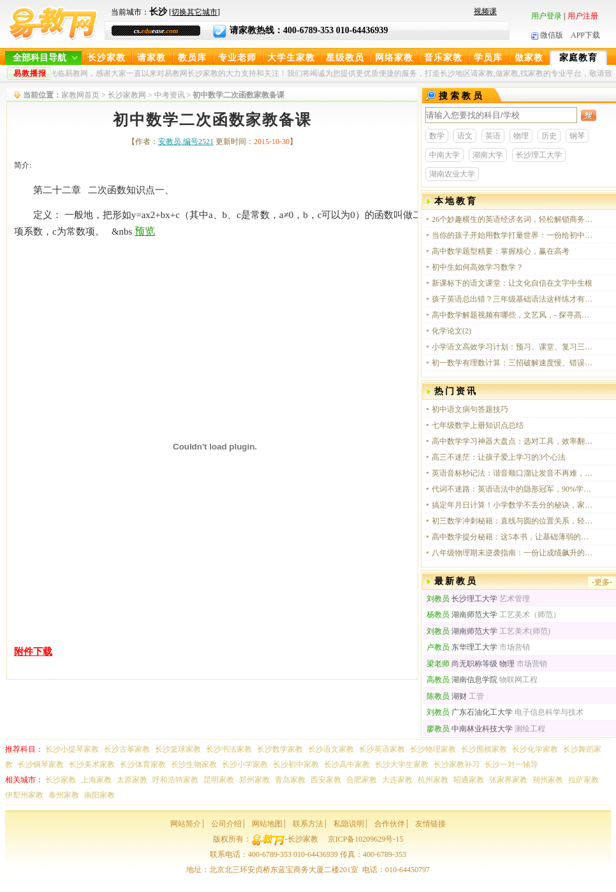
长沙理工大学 (539, 154)
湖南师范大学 (462, 614)
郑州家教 (254, 779)
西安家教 (326, 779)
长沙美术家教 (92, 764)
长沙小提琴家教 (72, 749)
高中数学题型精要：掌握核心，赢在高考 (500, 251)
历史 (549, 135)
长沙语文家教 (331, 749)
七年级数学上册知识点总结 (478, 425)
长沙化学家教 (535, 749)
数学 (436, 135)
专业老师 (237, 57)
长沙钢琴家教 (41, 764)
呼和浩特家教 (175, 779)
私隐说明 (349, 823)
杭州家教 (433, 779)
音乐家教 (443, 57)
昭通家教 (468, 779)
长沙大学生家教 (402, 764)
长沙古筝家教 (127, 749)
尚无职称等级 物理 (471, 663)
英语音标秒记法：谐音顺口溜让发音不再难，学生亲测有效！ (513, 473)
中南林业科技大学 (470, 728)
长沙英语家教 (382, 749)
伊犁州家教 (24, 795)
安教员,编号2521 (186, 141)
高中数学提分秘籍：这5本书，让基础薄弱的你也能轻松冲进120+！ (513, 536)
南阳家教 (99, 795)
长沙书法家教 (229, 749)
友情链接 (430, 823)
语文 (465, 135)
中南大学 (444, 154)
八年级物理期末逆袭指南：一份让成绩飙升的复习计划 (513, 552)
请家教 (151, 57)
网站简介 (185, 823)
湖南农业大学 (452, 174)
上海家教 (96, 779)
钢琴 (577, 135)
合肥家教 (361, 779)
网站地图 (267, 823)
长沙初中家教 (296, 764)
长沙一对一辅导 (511, 764)
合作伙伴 (389, 823)
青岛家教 (290, 779)
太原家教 (132, 779)
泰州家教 (63, 795)
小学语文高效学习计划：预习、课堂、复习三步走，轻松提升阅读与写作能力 (513, 346)
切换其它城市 (194, 12)
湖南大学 (488, 154)
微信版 (547, 35)
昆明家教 (218, 779)
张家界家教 (508, 779)
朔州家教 (547, 779)
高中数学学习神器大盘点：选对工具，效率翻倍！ (513, 441)
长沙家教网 (127, 95)
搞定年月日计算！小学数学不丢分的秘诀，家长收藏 (513, 505)
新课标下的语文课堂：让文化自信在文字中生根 (512, 283)
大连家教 (397, 779)
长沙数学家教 (280, 749)
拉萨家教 (583, 779)
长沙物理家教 (433, 749)
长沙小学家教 (245, 764)
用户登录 (546, 15)
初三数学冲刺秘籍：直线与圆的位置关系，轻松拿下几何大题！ (513, 520)
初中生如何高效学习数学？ (478, 267)
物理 (521, 135)
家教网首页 (80, 95)
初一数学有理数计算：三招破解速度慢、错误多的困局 (513, 362)
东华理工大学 (462, 647)
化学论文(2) (451, 330)
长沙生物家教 (194, 764)
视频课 (485, 11)
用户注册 (583, 15)
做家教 (529, 57)
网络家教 (394, 57)
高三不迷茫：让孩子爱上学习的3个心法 (499, 457)
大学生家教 (291, 57)
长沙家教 (106, 57)
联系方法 (308, 823)
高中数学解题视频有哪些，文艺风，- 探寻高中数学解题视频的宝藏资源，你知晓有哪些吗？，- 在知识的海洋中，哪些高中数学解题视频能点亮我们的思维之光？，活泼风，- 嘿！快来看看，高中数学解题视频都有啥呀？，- (513, 315)
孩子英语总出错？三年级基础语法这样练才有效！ (513, 299)
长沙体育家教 (143, 764)
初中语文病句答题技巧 (470, 409)
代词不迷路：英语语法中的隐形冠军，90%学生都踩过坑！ (513, 489)
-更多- (602, 582)
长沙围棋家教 (484, 749)
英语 (493, 135)
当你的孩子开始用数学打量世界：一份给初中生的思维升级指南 (513, 235)
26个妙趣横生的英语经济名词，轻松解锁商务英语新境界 (513, 219)
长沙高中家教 (347, 764)
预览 (145, 231)
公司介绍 (226, 823)
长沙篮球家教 (178, 749)
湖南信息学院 (462, 679)
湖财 (447, 696)
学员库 (488, 57)
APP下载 (585, 35)
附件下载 (33, 652)
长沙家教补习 (457, 764)
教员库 (192, 57)
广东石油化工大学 (470, 712)
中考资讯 (169, 95)
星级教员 (345, 57)
